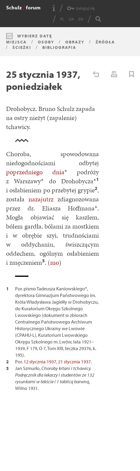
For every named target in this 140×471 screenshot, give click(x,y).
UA (71, 19)
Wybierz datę (34, 36)
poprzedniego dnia (35, 172)
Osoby (46, 42)
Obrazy (74, 42)
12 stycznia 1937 (40, 362)
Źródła (105, 42)
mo (54, 262)
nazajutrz (41, 199)
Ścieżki (21, 47)
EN (80, 19)
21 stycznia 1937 (74, 362)
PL (62, 19)
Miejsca (16, 42)
